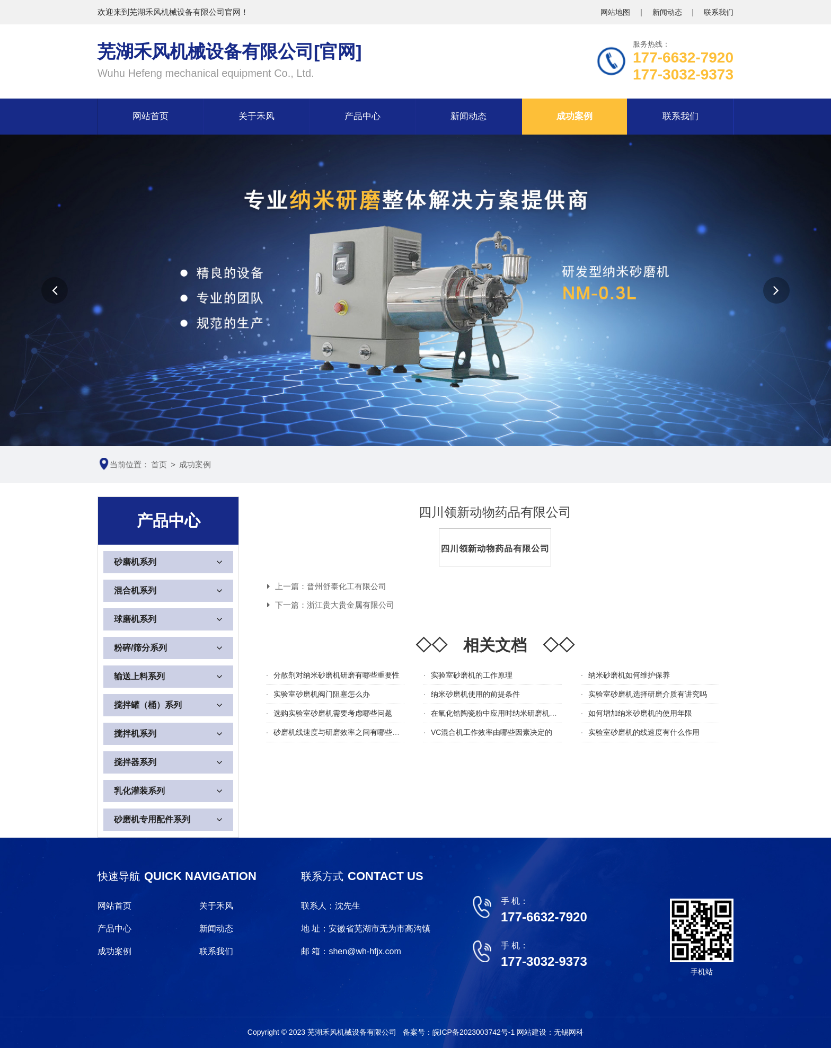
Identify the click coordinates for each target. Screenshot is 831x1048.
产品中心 (362, 116)
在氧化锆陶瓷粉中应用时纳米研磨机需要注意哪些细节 (520, 713)
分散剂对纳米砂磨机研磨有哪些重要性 (336, 675)
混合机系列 (135, 590)
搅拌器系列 (135, 762)
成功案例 (574, 116)
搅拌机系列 (135, 733)
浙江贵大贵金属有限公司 (350, 604)
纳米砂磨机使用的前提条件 (475, 694)
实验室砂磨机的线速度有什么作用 (644, 732)
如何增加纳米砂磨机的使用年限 (640, 713)
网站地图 (616, 12)
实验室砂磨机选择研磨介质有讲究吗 (647, 694)
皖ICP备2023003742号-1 (474, 1032)
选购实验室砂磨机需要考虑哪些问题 (332, 713)
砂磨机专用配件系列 (152, 819)
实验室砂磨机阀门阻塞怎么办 (321, 694)
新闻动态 (668, 12)
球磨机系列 (135, 619)
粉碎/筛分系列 (140, 647)
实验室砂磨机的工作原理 (471, 675)
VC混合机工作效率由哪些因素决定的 (491, 732)
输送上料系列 (139, 676)
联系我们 (718, 12)
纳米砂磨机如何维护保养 (629, 675)
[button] (54, 290)
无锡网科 (569, 1032)
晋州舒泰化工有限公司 (346, 586)
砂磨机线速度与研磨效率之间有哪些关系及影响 (351, 732)
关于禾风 (256, 116)
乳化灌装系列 (139, 790)
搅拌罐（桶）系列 (148, 704)
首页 (159, 464)
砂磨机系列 (135, 561)
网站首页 (150, 116)
